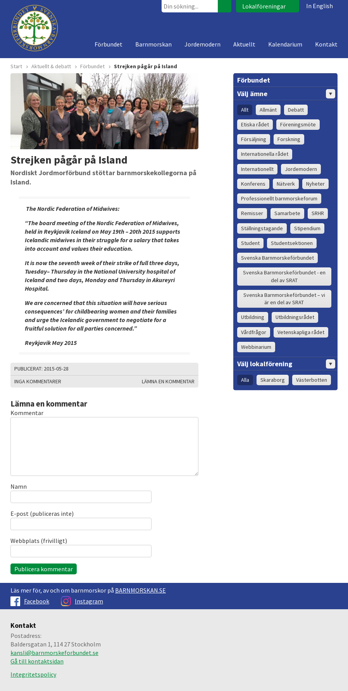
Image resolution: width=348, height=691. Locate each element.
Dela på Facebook (181, 369)
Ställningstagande (262, 228)
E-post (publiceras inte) (42, 513)
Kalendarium (285, 44)
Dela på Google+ (191, 369)
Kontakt (326, 44)
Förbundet (108, 44)
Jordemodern (202, 44)
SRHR (318, 213)
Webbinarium (256, 346)
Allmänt (268, 109)
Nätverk (286, 183)
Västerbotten (311, 379)
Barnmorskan (153, 44)
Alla (245, 379)
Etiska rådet (255, 124)
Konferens (253, 183)
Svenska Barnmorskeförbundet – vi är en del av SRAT (284, 298)
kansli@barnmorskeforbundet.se (54, 653)
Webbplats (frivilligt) (38, 541)
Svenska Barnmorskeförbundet (277, 257)
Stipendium (307, 228)
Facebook (29, 601)
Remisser (252, 213)
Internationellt (257, 168)
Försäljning (253, 139)
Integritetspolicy (33, 674)
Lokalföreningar (264, 6)
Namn (18, 486)
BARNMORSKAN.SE (140, 590)
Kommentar (26, 413)
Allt (244, 109)
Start (16, 66)
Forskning (288, 139)
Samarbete (287, 213)
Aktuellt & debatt (51, 66)
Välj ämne (286, 93)
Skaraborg (272, 379)
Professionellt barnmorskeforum (279, 198)
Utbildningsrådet (295, 317)
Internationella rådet (264, 153)
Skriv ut (161, 369)
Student (250, 243)
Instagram (82, 601)
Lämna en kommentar (168, 381)
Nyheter (315, 183)
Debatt (296, 109)
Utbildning (252, 317)
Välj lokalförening (286, 364)
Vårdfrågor (253, 332)
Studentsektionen (292, 243)
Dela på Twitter (171, 369)
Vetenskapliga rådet (300, 332)
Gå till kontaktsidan (37, 661)
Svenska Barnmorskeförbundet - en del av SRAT (284, 276)
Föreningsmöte (298, 124)
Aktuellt (244, 44)
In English (319, 6)
